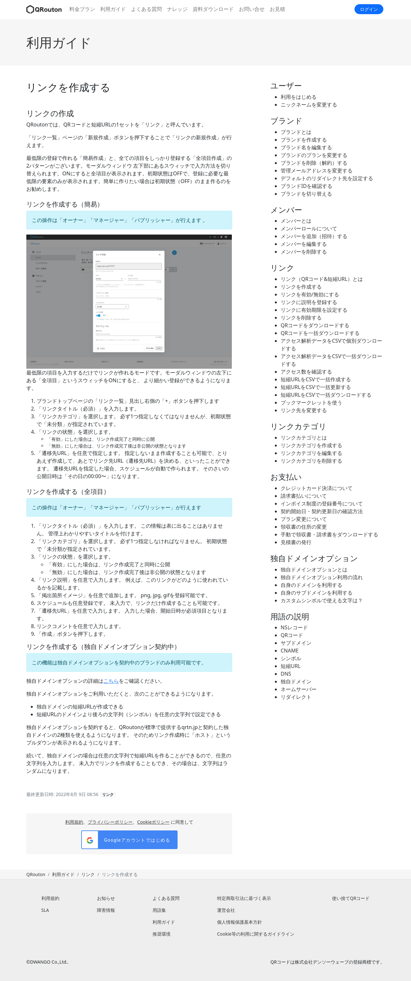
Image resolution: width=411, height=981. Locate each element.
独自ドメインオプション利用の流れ (322, 577)
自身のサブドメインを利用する (317, 592)
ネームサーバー (299, 689)
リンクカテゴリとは (304, 437)
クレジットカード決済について (317, 488)
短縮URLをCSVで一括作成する (316, 379)
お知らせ (106, 898)
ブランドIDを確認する (306, 186)
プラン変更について (304, 519)
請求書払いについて (304, 495)
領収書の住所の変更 (304, 526)
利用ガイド (113, 9)
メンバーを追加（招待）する (314, 236)
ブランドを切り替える (306, 193)
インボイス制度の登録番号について (322, 503)
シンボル (291, 658)
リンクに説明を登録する (309, 302)
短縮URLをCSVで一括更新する (316, 387)
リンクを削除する (301, 317)
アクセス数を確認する (306, 371)
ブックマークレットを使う (311, 402)
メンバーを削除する (304, 251)
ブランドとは (296, 131)
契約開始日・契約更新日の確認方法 (322, 511)
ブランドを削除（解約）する (314, 162)
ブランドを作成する (304, 139)
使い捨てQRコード (351, 898)
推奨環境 (162, 934)
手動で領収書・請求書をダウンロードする (329, 534)
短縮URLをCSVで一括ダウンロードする (326, 394)
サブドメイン (296, 642)
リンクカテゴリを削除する (311, 460)
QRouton (35, 874)
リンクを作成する (301, 286)
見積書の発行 (296, 542)
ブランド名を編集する (306, 147)
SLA (45, 910)
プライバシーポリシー (110, 822)
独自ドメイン (296, 681)
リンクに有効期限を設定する (314, 309)
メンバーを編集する (304, 243)
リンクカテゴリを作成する (311, 445)
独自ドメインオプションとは (314, 569)
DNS (286, 673)
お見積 (277, 9)
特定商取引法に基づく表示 (244, 898)
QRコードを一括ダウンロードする (320, 333)
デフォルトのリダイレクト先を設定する (327, 178)
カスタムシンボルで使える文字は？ (322, 600)
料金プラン (82, 9)
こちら (111, 680)
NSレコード (294, 627)
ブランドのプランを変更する (314, 155)
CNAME (290, 650)
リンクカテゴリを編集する (311, 453)
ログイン (369, 9)
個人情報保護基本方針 (239, 922)
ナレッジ (177, 9)
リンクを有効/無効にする (310, 294)
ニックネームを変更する (309, 104)
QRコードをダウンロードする (315, 325)
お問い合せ (252, 9)
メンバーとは (296, 220)
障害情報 (106, 910)
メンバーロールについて (309, 228)
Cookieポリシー (153, 822)
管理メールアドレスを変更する (317, 170)
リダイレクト (296, 696)
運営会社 (226, 910)
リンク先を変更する (304, 410)
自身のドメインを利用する (311, 584)
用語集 (159, 910)
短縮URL (291, 666)
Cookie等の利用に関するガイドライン (255, 934)
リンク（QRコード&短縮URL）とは (322, 278)
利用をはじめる (299, 96)
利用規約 (74, 822)
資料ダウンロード (213, 9)
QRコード (292, 635)
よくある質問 (146, 9)
